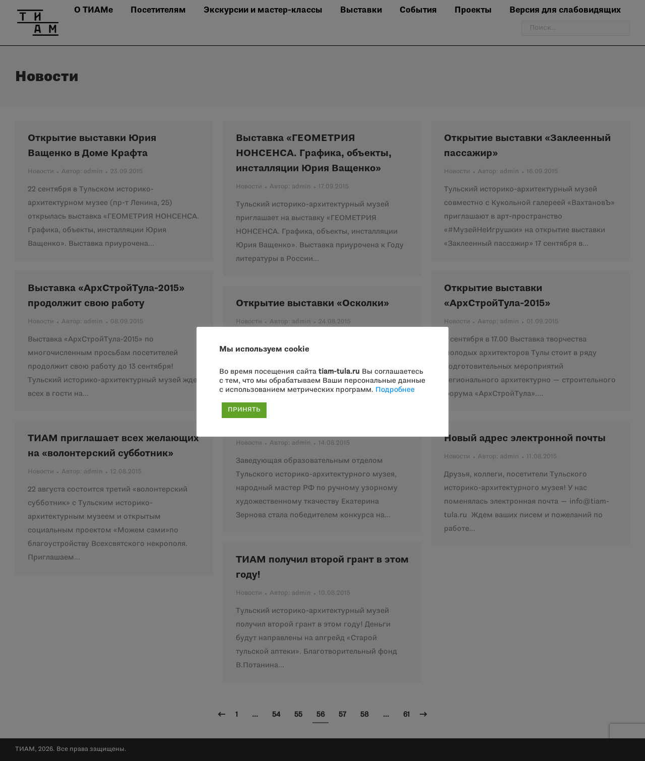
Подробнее (395, 390)
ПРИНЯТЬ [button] (244, 410)
